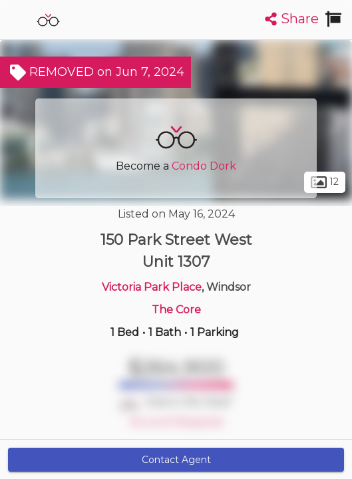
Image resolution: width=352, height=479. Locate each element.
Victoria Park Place (152, 287)
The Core (176, 309)
